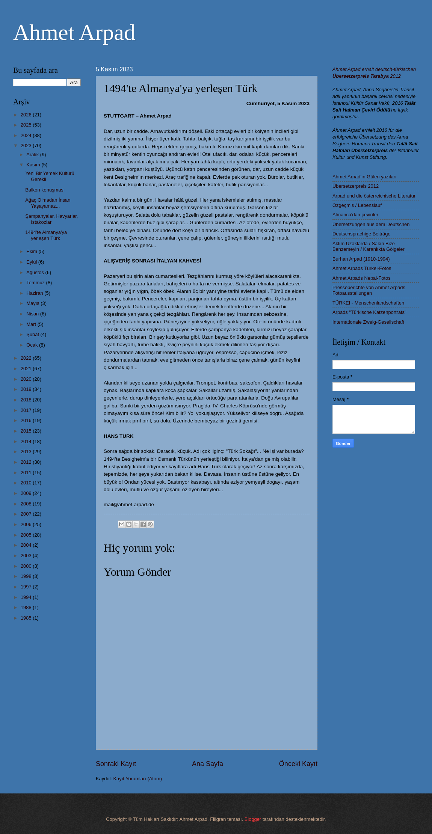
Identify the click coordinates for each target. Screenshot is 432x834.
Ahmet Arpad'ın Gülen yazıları (364, 176)
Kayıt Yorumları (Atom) (137, 778)
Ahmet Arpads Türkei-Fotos (361, 268)
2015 (27, 431)
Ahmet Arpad (74, 32)
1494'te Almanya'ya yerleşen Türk (46, 235)
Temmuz (36, 282)
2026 (27, 115)
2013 (27, 451)
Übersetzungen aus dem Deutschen (370, 224)
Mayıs (33, 303)
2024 (27, 135)
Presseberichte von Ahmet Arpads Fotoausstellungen (368, 290)
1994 (27, 597)
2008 (27, 504)
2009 (27, 493)
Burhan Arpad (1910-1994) (361, 259)
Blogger (253, 819)
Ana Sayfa (207, 764)
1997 (27, 587)
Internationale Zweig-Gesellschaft (368, 322)
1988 (27, 607)
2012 (27, 462)
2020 (27, 379)
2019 (27, 389)
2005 (27, 535)
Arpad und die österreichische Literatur (373, 196)
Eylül (32, 262)
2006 (27, 524)
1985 (27, 618)
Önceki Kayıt (298, 764)
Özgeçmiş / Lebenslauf (357, 205)
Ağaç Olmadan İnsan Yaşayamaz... (47, 202)
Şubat (33, 334)
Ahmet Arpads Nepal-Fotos (361, 278)
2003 (27, 555)
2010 (27, 483)
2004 (27, 545)
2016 (27, 420)
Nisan (33, 314)
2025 (27, 125)
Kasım (33, 164)
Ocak (32, 345)
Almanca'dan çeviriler (355, 214)
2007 (27, 514)
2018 (27, 400)
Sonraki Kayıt (116, 764)
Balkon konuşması (45, 190)
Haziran (35, 293)
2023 (27, 145)
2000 (27, 566)
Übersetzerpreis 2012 (355, 186)
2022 (27, 358)
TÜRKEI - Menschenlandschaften (368, 303)
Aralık (33, 154)
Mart (31, 324)
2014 (27, 441)
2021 (27, 368)
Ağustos (35, 272)
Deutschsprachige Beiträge (361, 234)
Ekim (32, 251)
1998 (27, 576)
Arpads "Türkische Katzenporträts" (369, 312)
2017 (27, 410)
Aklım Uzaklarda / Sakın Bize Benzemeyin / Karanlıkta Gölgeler (368, 246)
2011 (27, 472)
